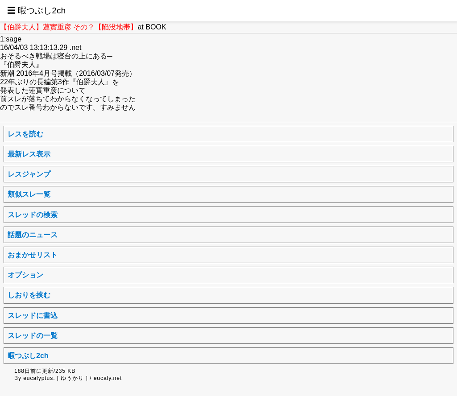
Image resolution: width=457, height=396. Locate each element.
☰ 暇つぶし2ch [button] (36, 10)
